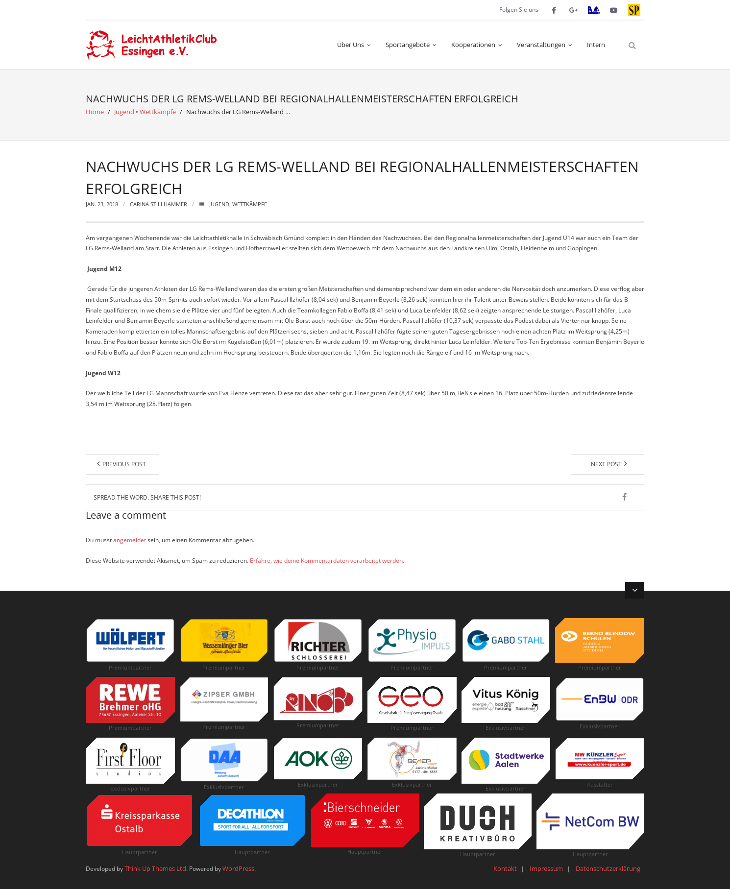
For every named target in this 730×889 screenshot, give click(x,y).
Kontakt (505, 868)
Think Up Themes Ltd (155, 868)
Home (95, 111)
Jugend (124, 111)
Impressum (546, 868)
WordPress (238, 868)
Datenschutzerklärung (608, 868)
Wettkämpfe (158, 111)
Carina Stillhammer (158, 204)
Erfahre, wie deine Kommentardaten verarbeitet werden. (327, 560)
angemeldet (129, 540)
